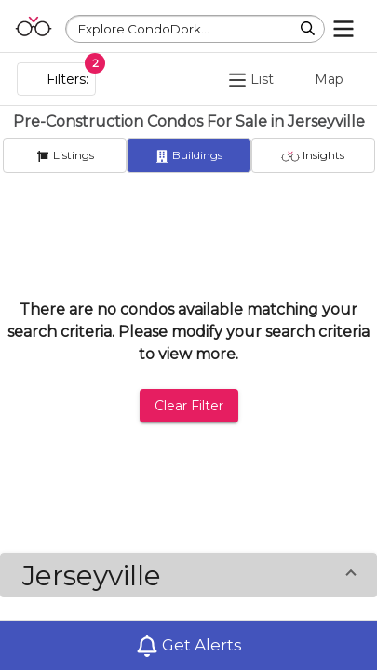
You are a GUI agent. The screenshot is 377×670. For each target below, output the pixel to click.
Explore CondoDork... (143, 28)
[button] (188, 575)
